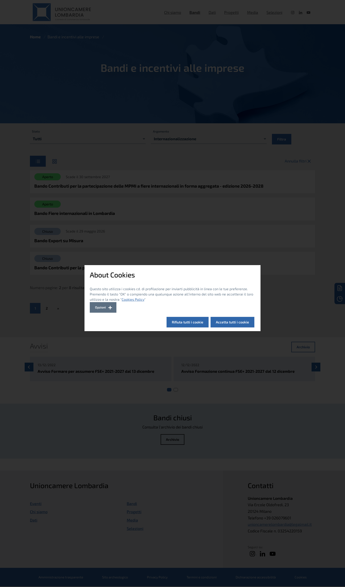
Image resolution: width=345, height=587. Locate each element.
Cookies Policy (133, 299)
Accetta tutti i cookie (232, 322)
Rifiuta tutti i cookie (187, 322)
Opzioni (100, 307)
